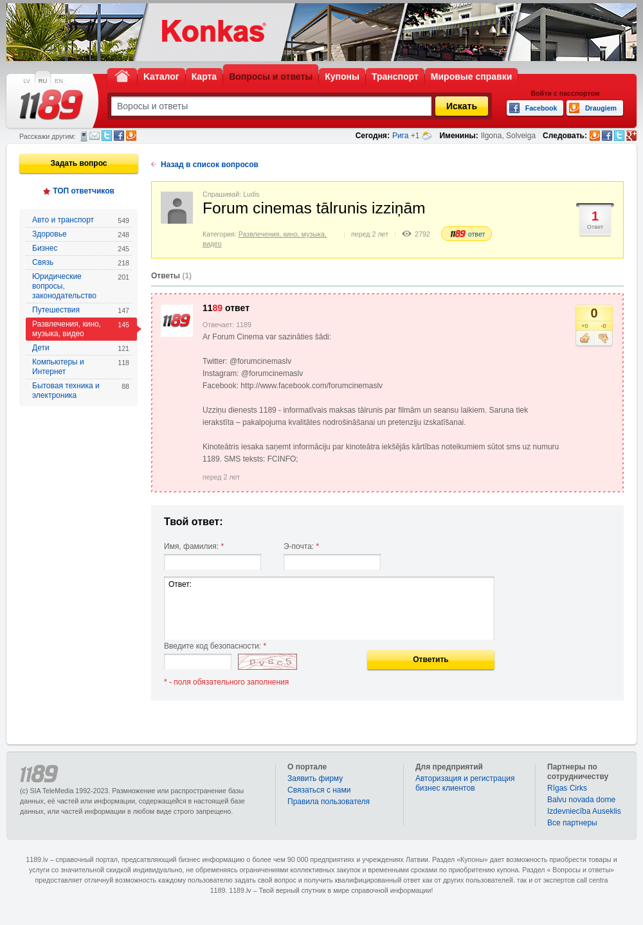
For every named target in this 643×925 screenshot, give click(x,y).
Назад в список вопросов (209, 164)
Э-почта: (301, 546)
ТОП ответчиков (83, 190)
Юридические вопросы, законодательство (80, 286)
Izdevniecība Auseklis (584, 811)
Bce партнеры (572, 822)
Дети (80, 348)
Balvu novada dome (581, 799)
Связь (80, 262)
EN (59, 81)
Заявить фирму (315, 778)
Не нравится (603, 338)
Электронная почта (94, 135)
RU (43, 81)
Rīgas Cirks (567, 788)
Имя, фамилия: (194, 546)
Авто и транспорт (80, 220)
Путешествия (80, 310)
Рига (400, 135)
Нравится (584, 338)
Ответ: (329, 608)
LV (26, 81)
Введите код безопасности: (215, 646)
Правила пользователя (328, 801)
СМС (84, 136)
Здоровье (80, 234)
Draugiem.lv (131, 135)
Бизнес (80, 248)
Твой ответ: (193, 521)
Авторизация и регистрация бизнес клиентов (465, 783)
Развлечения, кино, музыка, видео (80, 328)
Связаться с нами (318, 790)
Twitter (107, 135)
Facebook (119, 135)
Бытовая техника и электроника (80, 390)
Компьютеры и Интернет (80, 366)
